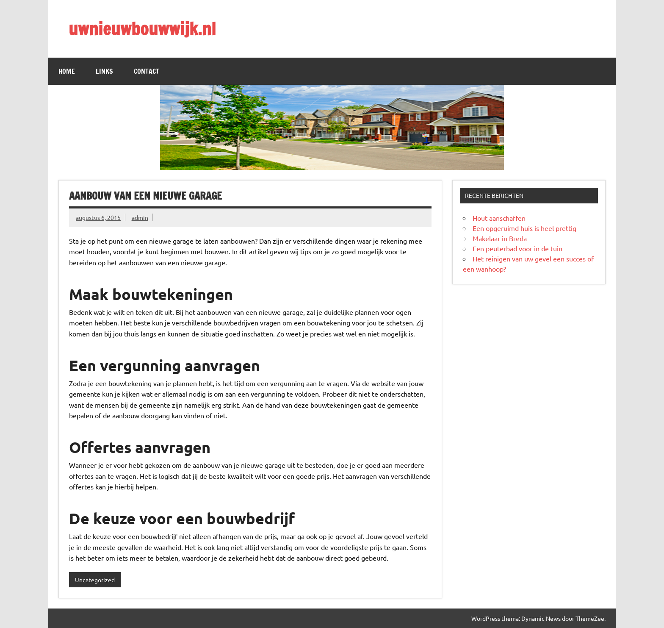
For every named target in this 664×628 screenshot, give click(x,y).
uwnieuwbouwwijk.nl (142, 29)
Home (66, 71)
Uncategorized (95, 580)
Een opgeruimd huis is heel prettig (524, 228)
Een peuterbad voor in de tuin (517, 248)
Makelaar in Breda (500, 238)
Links (104, 71)
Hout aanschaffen (499, 218)
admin (140, 217)
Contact (146, 71)
